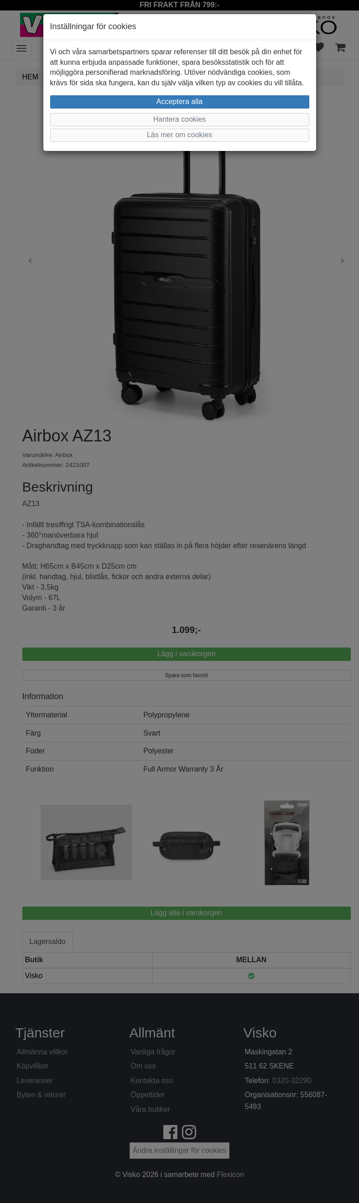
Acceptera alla (179, 101)
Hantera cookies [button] (179, 119)
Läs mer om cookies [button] (179, 135)
